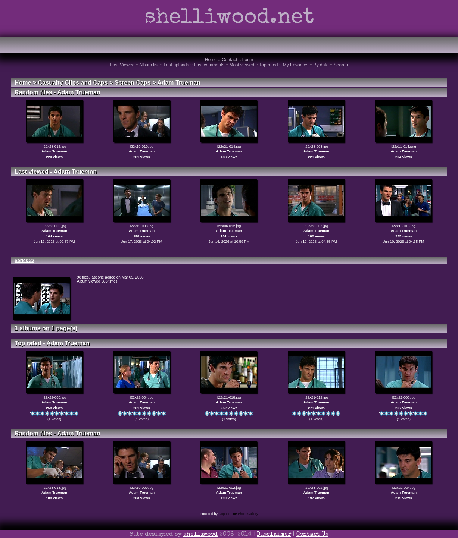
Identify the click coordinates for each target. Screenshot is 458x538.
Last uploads (176, 64)
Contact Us (312, 535)
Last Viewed (122, 64)
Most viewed (242, 64)
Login (247, 59)
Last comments (209, 64)
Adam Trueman (178, 82)
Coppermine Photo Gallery (238, 514)
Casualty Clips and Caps (73, 82)
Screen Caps (133, 82)
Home (211, 59)
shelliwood (200, 535)
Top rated (268, 64)
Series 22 (24, 260)
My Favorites (296, 64)
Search (341, 64)
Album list (149, 64)
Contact (229, 59)
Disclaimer (274, 535)
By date (321, 64)
